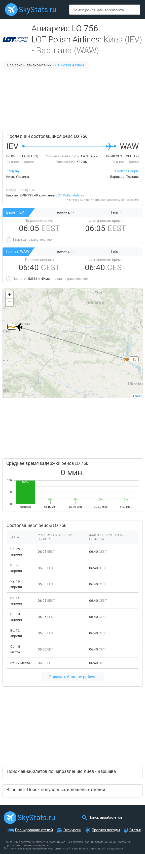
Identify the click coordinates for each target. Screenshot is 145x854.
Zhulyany (12, 171)
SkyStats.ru (37, 9)
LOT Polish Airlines (68, 65)
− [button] (9, 302)
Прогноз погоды (106, 830)
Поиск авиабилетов (105, 817)
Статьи (135, 830)
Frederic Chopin (127, 171)
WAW (12, 327)
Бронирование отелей (34, 830)
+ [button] (9, 295)
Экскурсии (72, 830)
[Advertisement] (72, 99)
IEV (134, 359)
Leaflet (137, 395)
